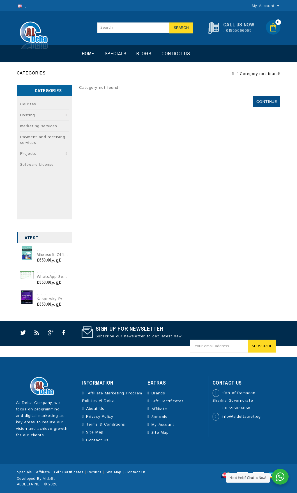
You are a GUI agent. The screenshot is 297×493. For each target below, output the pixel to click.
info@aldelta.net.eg (241, 416)
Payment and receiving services (42, 140)
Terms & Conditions (105, 424)
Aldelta (49, 478)
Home (88, 53)
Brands (158, 393)
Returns (95, 472)
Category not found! (260, 74)
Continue (266, 101)
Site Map (94, 432)
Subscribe (262, 346)
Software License (37, 164)
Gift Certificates (167, 401)
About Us (95, 409)
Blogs (143, 53)
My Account (162, 425)
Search (181, 28)
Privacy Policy (99, 416)
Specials (115, 53)
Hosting (27, 115)
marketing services (38, 126)
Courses (28, 104)
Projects (28, 153)
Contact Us (176, 53)
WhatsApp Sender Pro (58, 277)
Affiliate (159, 409)
